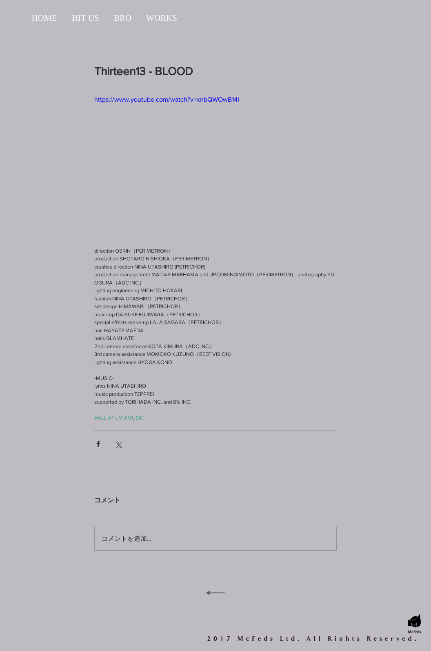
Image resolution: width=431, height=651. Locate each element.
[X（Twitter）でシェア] (118, 444)
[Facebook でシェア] (98, 444)
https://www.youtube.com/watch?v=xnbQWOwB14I (166, 99)
